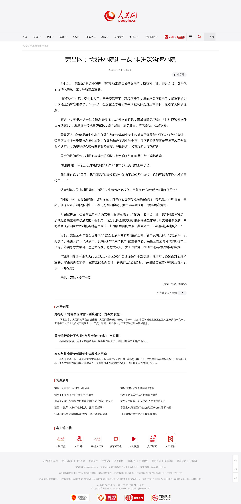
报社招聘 (81, 461)
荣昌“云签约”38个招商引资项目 (137, 388)
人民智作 (170, 441)
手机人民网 (97, 441)
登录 (211, 36)
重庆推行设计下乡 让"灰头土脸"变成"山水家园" (87, 336)
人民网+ (79, 441)
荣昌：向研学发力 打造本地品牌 (71, 388)
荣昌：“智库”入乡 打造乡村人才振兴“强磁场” (79, 407)
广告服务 (106, 461)
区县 (46, 46)
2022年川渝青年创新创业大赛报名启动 (80, 354)
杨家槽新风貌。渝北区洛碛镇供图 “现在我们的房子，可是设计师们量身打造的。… (104, 341)
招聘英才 (93, 461)
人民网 (26, 46)
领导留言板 (115, 441)
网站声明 (156, 461)
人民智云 (152, 441)
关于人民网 (67, 461)
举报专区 (119, 36)
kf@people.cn (92, 467)
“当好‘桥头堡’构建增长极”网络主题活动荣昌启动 (80, 414)
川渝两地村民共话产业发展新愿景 (138, 414)
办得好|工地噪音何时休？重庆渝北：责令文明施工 (88, 314)
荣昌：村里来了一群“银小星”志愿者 (73, 394)
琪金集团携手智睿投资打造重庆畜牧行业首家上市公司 (83, 401)
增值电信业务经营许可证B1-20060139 (116, 473)
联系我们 (194, 461)
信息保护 (181, 461)
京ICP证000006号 (164, 479)
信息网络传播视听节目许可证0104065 (57, 479)
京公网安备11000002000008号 (188, 479)
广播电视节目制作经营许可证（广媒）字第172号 (159, 473)
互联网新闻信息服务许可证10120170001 (77, 473)
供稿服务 (131, 461)
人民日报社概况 (50, 461)
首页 (24, 36)
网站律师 (168, 461)
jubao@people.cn (158, 467)
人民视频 (133, 441)
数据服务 (143, 461)
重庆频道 (36, 46)
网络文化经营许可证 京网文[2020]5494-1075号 (98, 479)
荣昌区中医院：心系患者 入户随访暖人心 (142, 401)
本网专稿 (62, 306)
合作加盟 (118, 461)
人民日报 (60, 441)
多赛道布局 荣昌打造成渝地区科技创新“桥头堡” (146, 407)
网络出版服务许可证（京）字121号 (138, 479)
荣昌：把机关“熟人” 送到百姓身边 (139, 394)
